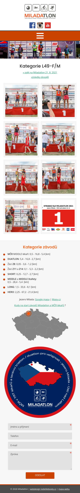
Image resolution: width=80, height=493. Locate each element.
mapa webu (64, 489)
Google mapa (42, 299)
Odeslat (40, 475)
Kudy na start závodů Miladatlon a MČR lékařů (39, 305)
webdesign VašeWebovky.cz (43, 489)
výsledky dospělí (40, 77)
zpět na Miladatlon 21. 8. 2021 (40, 72)
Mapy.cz (56, 299)
